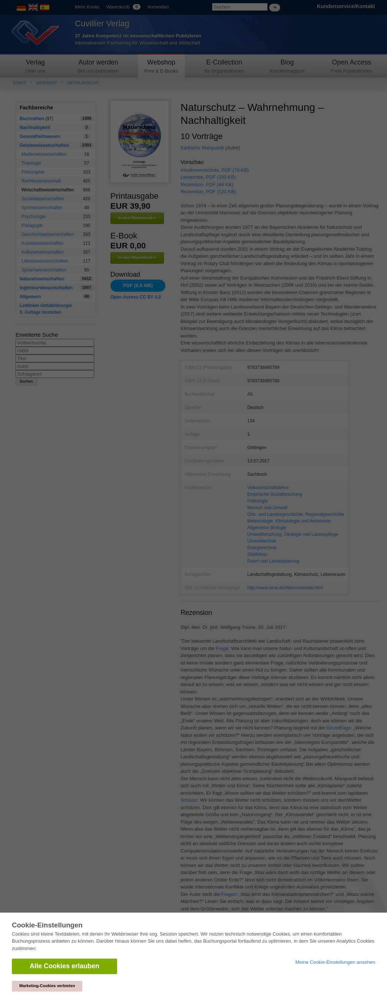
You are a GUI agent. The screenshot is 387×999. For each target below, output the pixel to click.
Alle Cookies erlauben (64, 966)
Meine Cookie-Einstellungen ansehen (335, 962)
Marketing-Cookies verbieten (47, 985)
